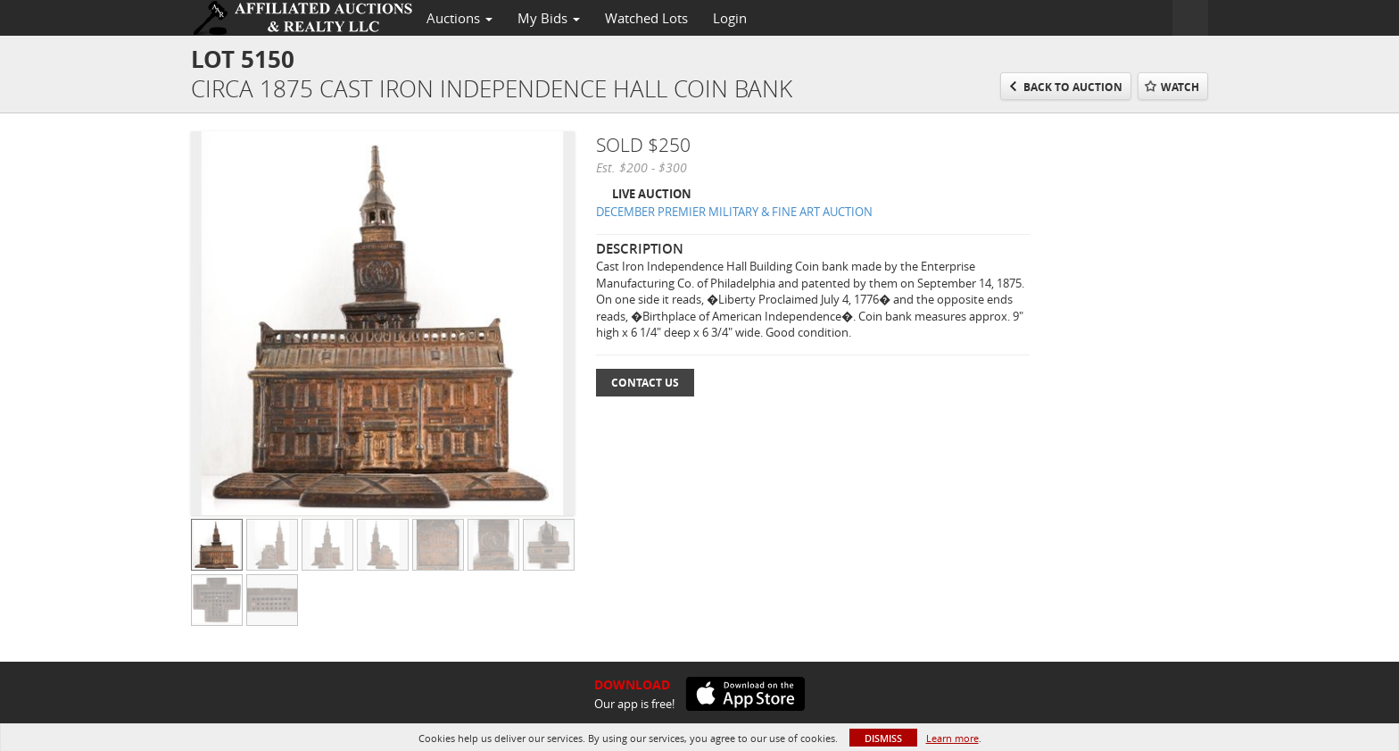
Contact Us (645, 382)
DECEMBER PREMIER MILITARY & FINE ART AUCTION (734, 212)
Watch (1180, 87)
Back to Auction (1072, 87)
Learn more (952, 738)
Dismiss (883, 738)
